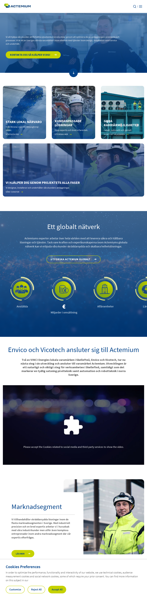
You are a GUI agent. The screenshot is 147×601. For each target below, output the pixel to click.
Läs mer (20, 553)
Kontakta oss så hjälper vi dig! (30, 54)
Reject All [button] (36, 589)
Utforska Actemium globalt (70, 259)
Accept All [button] (57, 589)
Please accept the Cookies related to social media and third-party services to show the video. (73, 447)
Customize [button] (15, 589)
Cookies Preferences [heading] (23, 566)
